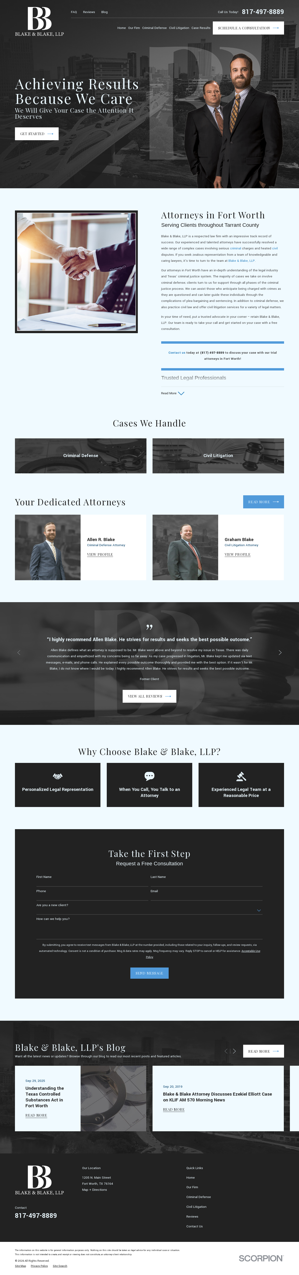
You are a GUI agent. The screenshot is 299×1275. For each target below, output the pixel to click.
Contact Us (194, 1226)
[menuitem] (20, 1266)
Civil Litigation (196, 1207)
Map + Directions (94, 1190)
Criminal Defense (198, 1197)
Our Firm (192, 1187)
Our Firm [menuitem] (134, 28)
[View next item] (234, 1051)
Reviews (89, 12)
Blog (104, 12)
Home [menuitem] (121, 28)
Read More (263, 1051)
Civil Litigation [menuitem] (179, 28)
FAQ (74, 12)
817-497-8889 (263, 12)
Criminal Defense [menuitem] (154, 28)
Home (190, 1177)
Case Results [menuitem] (201, 28)
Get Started (36, 134)
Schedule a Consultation (248, 28)
